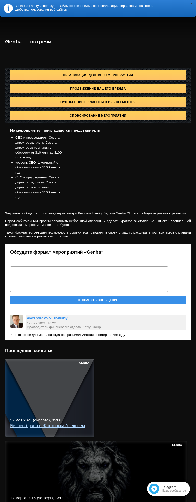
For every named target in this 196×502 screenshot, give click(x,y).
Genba (84, 362)
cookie (74, 6)
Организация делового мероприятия (98, 75)
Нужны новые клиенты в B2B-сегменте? (98, 102)
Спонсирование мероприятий (98, 115)
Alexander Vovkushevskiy (47, 318)
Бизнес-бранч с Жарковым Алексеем (47, 425)
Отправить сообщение (98, 300)
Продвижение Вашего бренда (98, 88)
